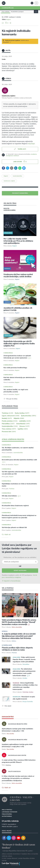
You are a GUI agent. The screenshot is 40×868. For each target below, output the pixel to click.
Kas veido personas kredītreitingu (15, 367)
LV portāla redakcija (10, 821)
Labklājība (25, 421)
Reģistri (8, 19)
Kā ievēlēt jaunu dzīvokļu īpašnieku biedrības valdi (19, 459)
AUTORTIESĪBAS (7, 816)
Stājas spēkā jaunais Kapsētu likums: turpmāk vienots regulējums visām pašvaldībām (24, 659)
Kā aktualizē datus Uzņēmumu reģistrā (15, 505)
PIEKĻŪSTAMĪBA (7, 814)
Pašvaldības (8, 423)
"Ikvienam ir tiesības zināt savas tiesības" (18, 846)
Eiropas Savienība (28, 701)
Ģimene (24, 426)
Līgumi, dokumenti (10, 415)
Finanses (14, 652)
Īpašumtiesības (28, 415)
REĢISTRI (6, 208)
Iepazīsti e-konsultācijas (12, 581)
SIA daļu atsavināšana (9, 496)
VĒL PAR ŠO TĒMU (10, 203)
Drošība (25, 678)
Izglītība (23, 429)
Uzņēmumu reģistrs (8, 95)
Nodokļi (7, 418)
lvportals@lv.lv (12, 824)
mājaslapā (31, 143)
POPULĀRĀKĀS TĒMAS (10, 406)
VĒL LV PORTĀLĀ (8, 588)
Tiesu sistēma (9, 429)
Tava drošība (10, 733)
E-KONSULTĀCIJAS (8, 8)
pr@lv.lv (15, 826)
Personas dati (9, 431)
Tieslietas (7, 413)
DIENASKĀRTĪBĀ (8, 716)
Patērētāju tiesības (28, 692)
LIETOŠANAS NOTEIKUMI (9, 812)
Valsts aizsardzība (17, 627)
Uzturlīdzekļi (23, 423)
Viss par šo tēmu (11, 399)
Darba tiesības (22, 413)
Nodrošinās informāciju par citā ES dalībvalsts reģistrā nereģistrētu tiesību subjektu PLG (19, 343)
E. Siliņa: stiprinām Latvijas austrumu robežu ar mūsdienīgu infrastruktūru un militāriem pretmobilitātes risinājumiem (18, 778)
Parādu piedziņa (9, 421)
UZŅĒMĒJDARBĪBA (10, 210)
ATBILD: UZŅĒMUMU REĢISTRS (13, 439)
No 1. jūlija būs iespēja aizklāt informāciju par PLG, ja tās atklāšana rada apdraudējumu (18, 241)
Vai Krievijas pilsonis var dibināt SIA (14, 527)
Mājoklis (19, 418)
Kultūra (14, 641)
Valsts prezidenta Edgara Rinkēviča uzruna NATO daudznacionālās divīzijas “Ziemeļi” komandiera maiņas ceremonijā (19, 622)
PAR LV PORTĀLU (7, 809)
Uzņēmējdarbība (17, 176)
